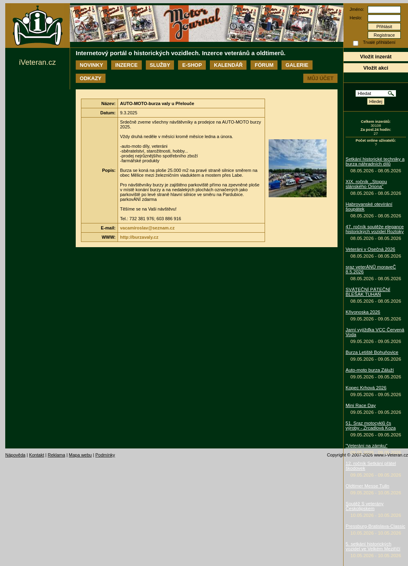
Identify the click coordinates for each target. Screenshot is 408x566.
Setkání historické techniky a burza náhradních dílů (375, 161)
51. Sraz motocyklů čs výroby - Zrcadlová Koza (371, 425)
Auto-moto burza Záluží (370, 370)
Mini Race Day (361, 405)
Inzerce (126, 65)
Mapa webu (80, 454)
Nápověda (15, 454)
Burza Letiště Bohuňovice (372, 352)
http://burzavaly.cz (139, 237)
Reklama (56, 454)
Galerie (297, 65)
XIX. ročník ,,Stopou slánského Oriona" (366, 184)
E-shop (192, 65)
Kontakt (36, 454)
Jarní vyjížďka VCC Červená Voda (375, 332)
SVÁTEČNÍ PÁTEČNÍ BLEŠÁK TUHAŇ (368, 292)
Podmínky (105, 454)
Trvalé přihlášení (379, 42)
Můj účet (320, 78)
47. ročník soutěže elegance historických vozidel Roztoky (375, 229)
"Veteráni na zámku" (366, 445)
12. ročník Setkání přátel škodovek (371, 466)
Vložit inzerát (375, 57)
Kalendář (228, 65)
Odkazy (90, 78)
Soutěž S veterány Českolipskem (364, 506)
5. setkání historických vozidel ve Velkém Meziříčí (373, 546)
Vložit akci (375, 68)
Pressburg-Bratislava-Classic (375, 526)
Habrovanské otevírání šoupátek (369, 206)
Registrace (384, 35)
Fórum (264, 65)
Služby (160, 65)
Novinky (91, 65)
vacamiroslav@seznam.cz (147, 227)
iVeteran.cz (37, 62)
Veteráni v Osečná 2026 (370, 249)
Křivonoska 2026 (363, 312)
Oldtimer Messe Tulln (367, 485)
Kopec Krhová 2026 (366, 387)
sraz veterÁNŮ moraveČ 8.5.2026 (371, 269)
